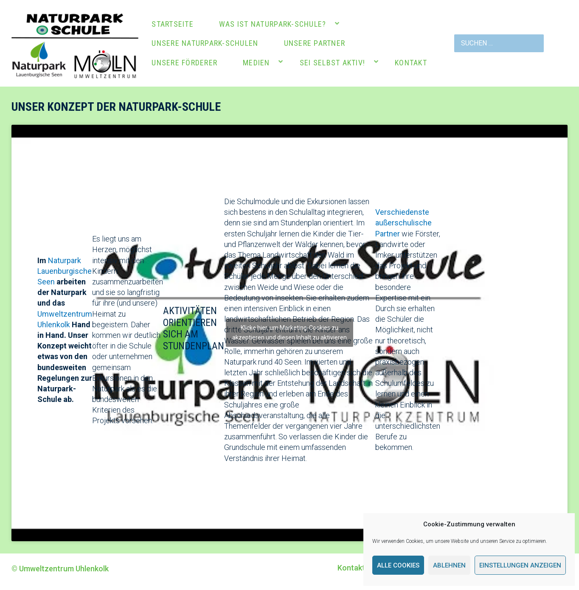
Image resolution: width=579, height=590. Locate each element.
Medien (256, 62)
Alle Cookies (398, 565)
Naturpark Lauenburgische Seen (64, 271)
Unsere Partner (315, 43)
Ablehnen (449, 565)
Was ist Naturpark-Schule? (272, 24)
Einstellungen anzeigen (520, 565)
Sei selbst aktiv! (332, 62)
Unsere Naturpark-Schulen (205, 43)
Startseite (173, 24)
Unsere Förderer (184, 62)
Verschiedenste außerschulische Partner (403, 223)
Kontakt (411, 62)
